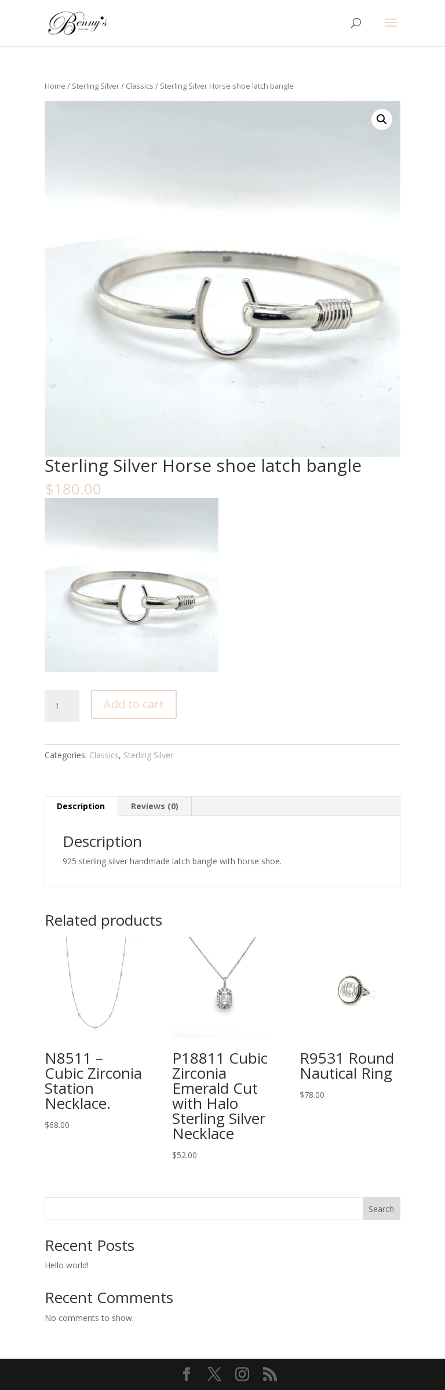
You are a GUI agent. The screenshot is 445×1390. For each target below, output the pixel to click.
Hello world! (67, 1265)
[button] (381, 119)
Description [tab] (81, 806)
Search (381, 1208)
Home (55, 86)
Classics (140, 86)
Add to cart (134, 704)
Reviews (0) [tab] (154, 806)
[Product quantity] (62, 706)
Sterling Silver (95, 86)
